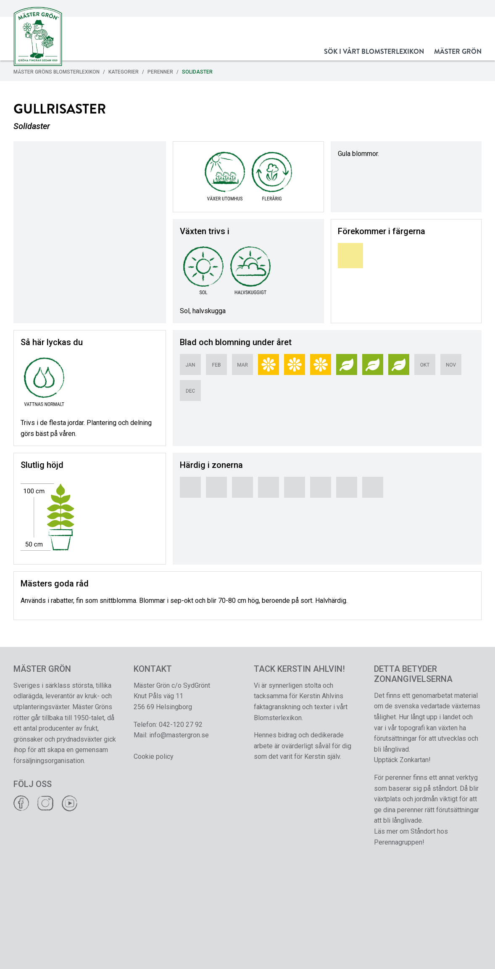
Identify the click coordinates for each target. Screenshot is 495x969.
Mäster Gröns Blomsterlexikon (56, 72)
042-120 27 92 (181, 725)
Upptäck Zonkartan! (402, 760)
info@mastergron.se (179, 735)
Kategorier (123, 72)
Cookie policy (154, 756)
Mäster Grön (458, 51)
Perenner (160, 72)
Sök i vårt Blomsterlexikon (374, 51)
